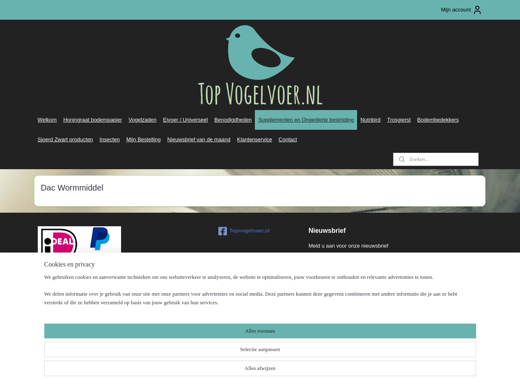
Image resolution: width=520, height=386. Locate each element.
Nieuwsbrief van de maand (199, 139)
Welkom (47, 120)
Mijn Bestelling (143, 139)
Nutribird (370, 120)
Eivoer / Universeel (185, 120)
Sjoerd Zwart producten (65, 139)
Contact (288, 139)
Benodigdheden (233, 120)
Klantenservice (254, 139)
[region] (206, 359)
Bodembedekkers (438, 120)
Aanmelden (328, 263)
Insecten (110, 139)
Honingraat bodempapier (92, 120)
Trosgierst (398, 120)
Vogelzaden (142, 120)
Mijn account (461, 10)
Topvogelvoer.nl (244, 231)
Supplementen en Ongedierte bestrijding (306, 120)
